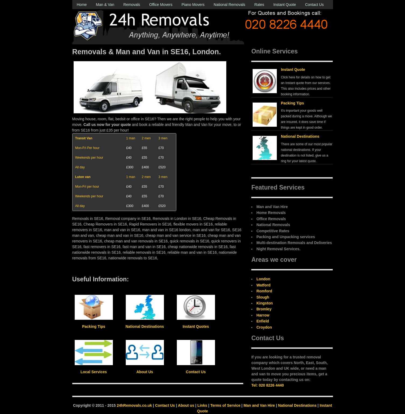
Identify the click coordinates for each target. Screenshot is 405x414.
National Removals (229, 4)
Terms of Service (225, 405)
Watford (263, 285)
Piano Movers (193, 4)
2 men (146, 138)
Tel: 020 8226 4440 (267, 385)
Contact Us (314, 4)
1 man (130, 138)
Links (202, 405)
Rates (259, 4)
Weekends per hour (89, 157)
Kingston (264, 303)
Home (82, 4)
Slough (262, 297)
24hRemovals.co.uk (134, 405)
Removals (131, 4)
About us (186, 405)
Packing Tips (292, 103)
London (263, 279)
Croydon (264, 327)
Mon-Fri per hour (87, 186)
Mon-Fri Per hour (87, 148)
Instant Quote (284, 4)
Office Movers (160, 4)
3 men (163, 138)
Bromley (263, 309)
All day (80, 167)
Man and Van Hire (259, 405)
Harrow (262, 315)
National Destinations (300, 136)
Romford (264, 291)
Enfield (262, 321)
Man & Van (105, 4)
